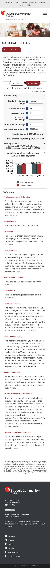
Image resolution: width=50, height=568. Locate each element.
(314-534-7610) (10, 505)
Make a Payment (21, 2)
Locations (42, 2)
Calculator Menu (11, 49)
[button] (25, 95)
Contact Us (33, 2)
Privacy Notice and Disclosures (17, 514)
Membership (9, 2)
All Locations (10, 510)
